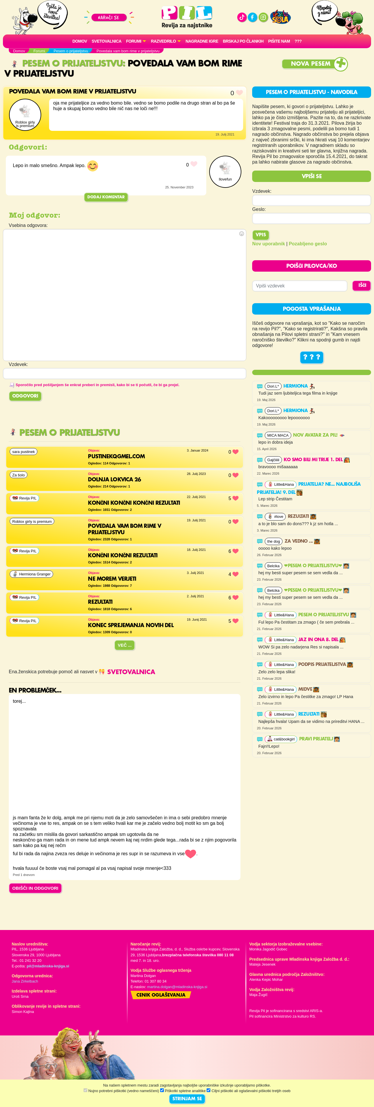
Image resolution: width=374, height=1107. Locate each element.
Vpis (261, 235)
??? (298, 41)
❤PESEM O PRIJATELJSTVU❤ (316, 566)
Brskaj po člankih (243, 41)
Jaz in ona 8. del (321, 640)
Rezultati (302, 516)
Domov (79, 41)
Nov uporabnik (268, 243)
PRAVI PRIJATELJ (319, 739)
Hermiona (299, 386)
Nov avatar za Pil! (319, 435)
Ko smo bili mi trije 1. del (316, 460)
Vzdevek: (261, 191)
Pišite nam (279, 41)
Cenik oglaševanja (161, 995)
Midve (308, 689)
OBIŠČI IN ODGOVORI (35, 888)
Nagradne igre (202, 41)
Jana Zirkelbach (25, 981)
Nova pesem (310, 64)
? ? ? (311, 357)
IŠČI (362, 285)
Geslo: (259, 209)
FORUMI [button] (133, 41)
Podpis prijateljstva (325, 664)
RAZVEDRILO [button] (163, 41)
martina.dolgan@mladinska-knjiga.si (177, 987)
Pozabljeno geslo (308, 243)
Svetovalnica (107, 41)
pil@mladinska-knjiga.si (48, 966)
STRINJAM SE (187, 1099)
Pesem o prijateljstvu (66, 63)
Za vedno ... (302, 541)
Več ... (125, 645)
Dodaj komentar (106, 197)
